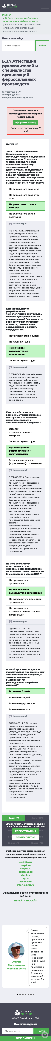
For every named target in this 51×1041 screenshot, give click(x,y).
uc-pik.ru (26, 865)
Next (45, 956)
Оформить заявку (25, 122)
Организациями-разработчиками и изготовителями (20, 450)
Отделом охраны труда (22, 360)
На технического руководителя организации (25, 591)
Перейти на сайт (25, 900)
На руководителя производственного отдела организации (24, 611)
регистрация (25, 831)
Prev (5, 956)
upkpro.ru (25, 868)
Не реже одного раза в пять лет (22, 206)
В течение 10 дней (19, 697)
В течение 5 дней (19, 691)
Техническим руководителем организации (18, 351)
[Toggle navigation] (45, 6)
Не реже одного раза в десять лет (22, 215)
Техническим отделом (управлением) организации (25, 462)
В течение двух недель (22, 703)
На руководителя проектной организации (25, 601)
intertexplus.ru (25, 885)
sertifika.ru (25, 862)
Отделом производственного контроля (20, 432)
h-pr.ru (25, 878)
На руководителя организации (19, 582)
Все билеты (25, 1038)
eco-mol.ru (25, 881)
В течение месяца (19, 709)
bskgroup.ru (26, 872)
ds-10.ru (25, 875)
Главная (6, 15)
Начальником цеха (19, 341)
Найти (42, 45)
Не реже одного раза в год (24, 189)
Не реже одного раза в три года (24, 197)
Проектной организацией (24, 336)
